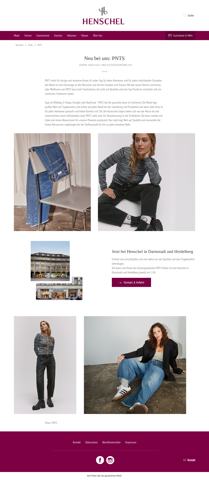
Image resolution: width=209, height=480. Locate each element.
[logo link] (103, 15)
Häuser (84, 35)
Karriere (58, 35)
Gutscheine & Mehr (183, 35)
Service (28, 35)
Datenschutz (91, 442)
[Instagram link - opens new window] (110, 460)
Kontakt (77, 442)
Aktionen (71, 35)
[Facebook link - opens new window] (100, 460)
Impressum (130, 442)
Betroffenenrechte (111, 442)
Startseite (19, 45)
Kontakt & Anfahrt (131, 282)
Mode (16, 35)
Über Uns (97, 35)
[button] (189, 15)
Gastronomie (42, 35)
